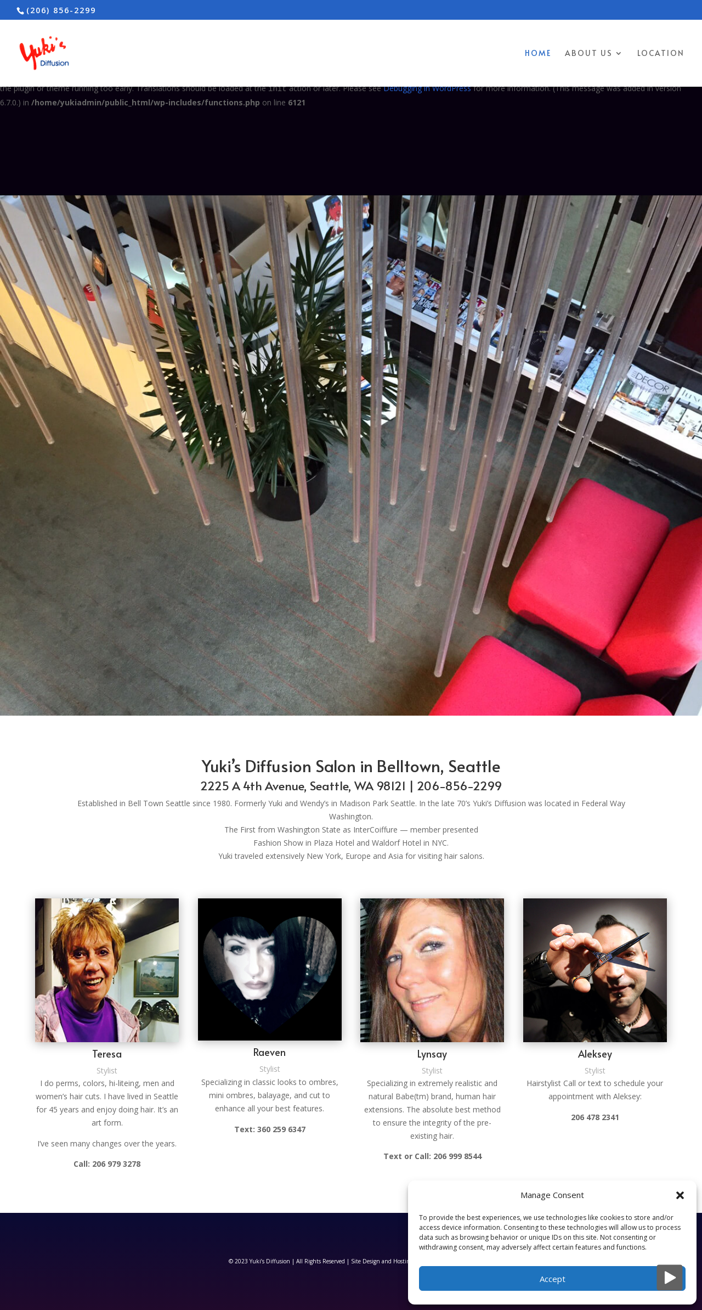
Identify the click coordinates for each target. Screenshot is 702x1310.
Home (538, 53)
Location (660, 53)
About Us (589, 53)
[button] (680, 1195)
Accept (552, 1278)
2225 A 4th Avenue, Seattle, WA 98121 (303, 785)
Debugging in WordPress (427, 88)
